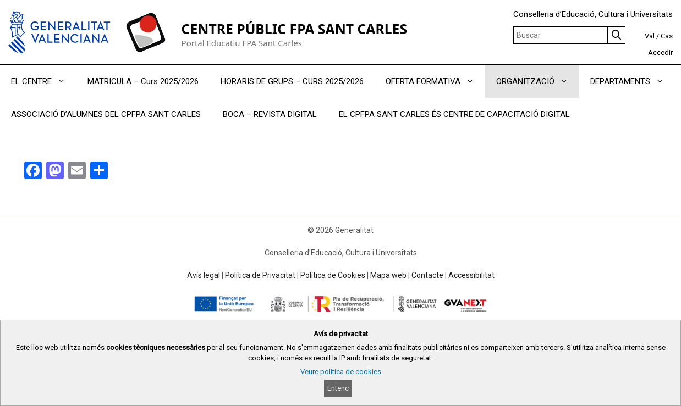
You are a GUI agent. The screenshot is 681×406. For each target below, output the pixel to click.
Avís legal (203, 275)
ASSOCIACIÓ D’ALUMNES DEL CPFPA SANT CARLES (106, 114)
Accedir (660, 52)
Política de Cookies (332, 275)
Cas (667, 36)
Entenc (338, 388)
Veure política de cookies (340, 372)
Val (650, 36)
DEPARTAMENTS (632, 81)
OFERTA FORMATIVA (435, 81)
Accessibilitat (471, 275)
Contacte (427, 275)
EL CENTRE (43, 81)
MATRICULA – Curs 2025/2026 (143, 81)
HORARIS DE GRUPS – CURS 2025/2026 (292, 81)
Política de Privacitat (260, 275)
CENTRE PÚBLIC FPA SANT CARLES (294, 29)
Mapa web (388, 275)
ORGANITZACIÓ (537, 81)
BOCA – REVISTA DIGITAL (270, 114)
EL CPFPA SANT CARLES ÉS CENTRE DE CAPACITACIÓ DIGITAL (454, 114)
